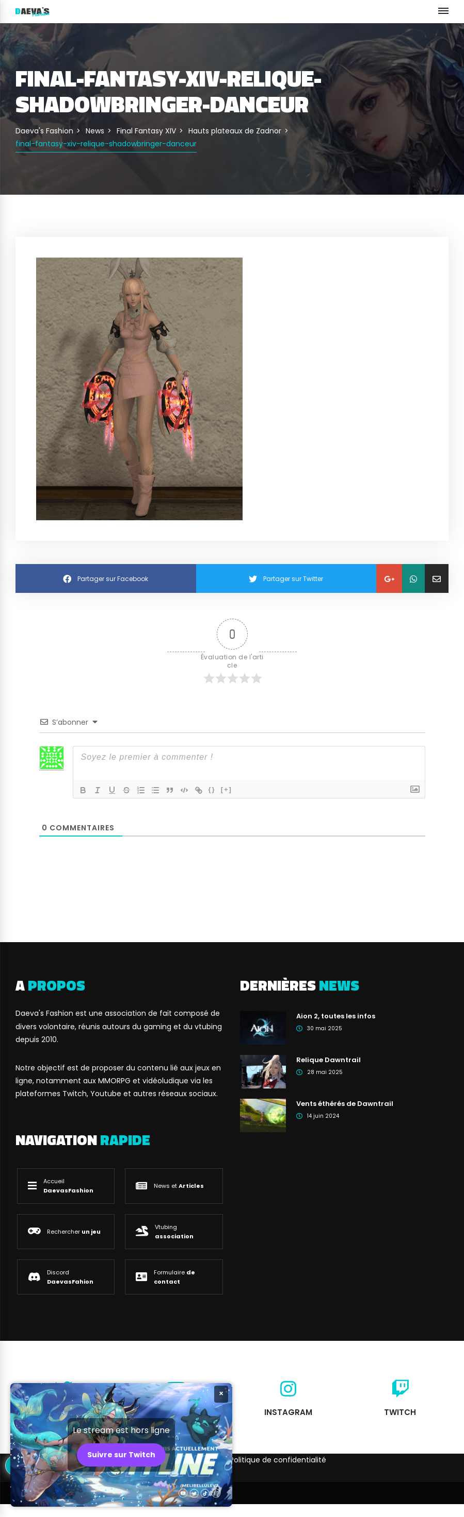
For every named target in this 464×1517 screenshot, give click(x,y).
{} (212, 789)
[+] (226, 789)
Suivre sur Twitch (121, 1455)
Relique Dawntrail (328, 1060)
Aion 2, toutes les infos (335, 1016)
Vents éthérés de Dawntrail (344, 1104)
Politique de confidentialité (278, 1460)
